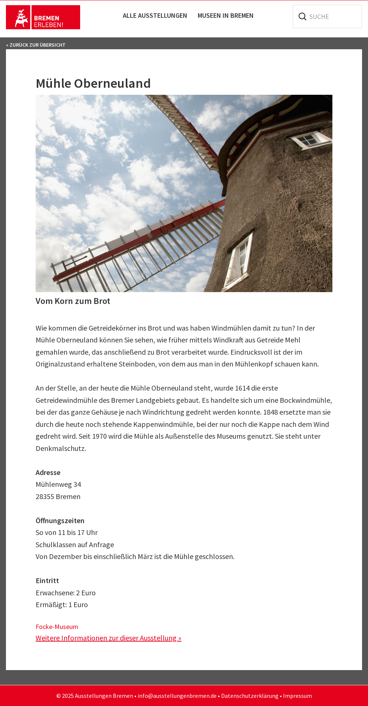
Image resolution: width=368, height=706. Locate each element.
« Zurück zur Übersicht (36, 44)
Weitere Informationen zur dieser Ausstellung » (108, 637)
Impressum (297, 695)
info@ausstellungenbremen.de (177, 695)
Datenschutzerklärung (250, 695)
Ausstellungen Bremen (43, 17)
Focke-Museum (57, 626)
